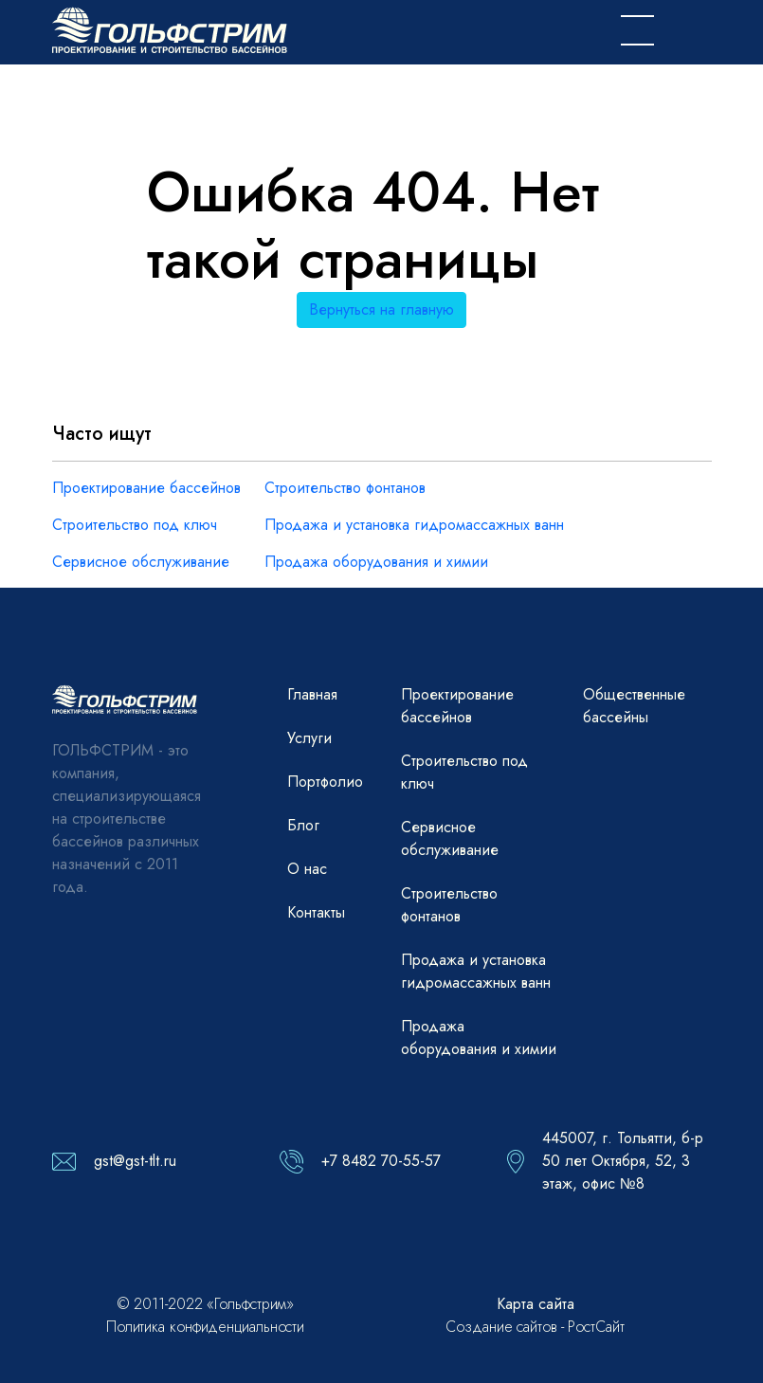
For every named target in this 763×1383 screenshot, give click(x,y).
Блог (303, 825)
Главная (312, 694)
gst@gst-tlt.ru (135, 1161)
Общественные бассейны (634, 705)
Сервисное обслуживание (140, 562)
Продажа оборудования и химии (376, 562)
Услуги (309, 738)
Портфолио (325, 781)
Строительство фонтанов (345, 488)
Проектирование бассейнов (146, 488)
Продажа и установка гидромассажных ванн (414, 525)
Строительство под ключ (134, 525)
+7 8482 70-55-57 (381, 1161)
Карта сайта (535, 1304)
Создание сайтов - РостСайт (534, 1327)
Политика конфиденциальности (205, 1327)
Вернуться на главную (381, 309)
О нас (307, 869)
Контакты (316, 912)
